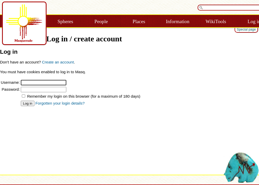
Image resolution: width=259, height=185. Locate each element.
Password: (11, 89)
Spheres (65, 21)
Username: (10, 82)
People (101, 21)
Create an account (58, 62)
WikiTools (216, 21)
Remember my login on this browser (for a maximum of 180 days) (84, 96)
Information (177, 21)
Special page (246, 29)
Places (139, 21)
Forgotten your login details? (60, 103)
